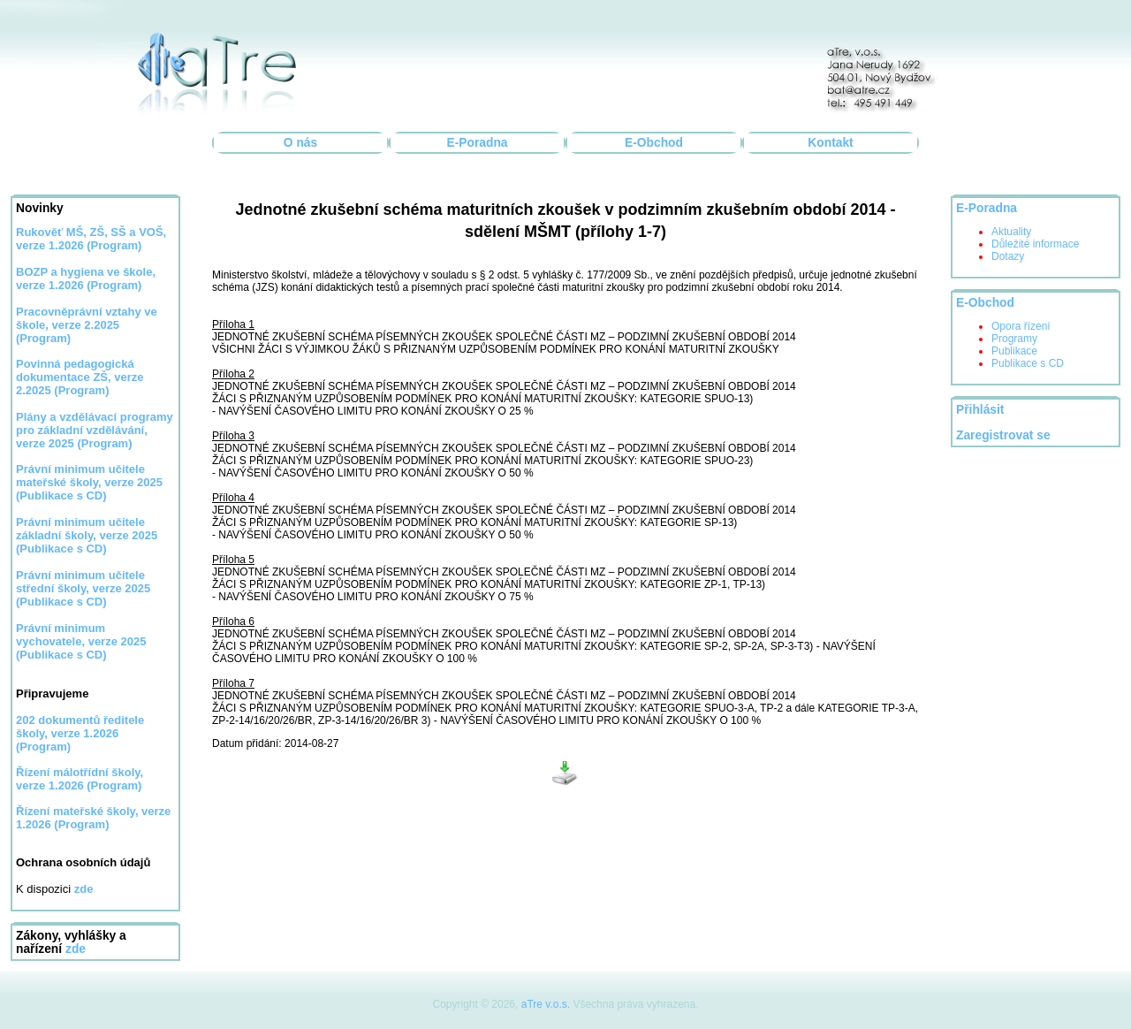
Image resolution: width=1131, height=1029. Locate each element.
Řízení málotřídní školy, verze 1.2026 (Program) (79, 779)
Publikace (1014, 351)
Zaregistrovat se (1003, 435)
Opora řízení (1021, 326)
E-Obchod (654, 142)
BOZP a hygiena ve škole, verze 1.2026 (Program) (86, 278)
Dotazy (1007, 256)
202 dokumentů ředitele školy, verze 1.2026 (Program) (80, 733)
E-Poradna (477, 142)
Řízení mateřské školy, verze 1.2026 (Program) (93, 817)
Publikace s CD (1027, 363)
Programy (1014, 338)
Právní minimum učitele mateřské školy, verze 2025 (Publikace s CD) (89, 482)
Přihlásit (980, 409)
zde (75, 949)
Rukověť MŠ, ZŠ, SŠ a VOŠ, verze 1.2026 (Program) (91, 238)
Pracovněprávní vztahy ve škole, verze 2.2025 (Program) (86, 325)
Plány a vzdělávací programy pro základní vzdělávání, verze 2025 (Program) (94, 430)
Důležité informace (1035, 244)
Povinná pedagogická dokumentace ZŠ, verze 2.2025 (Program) (80, 377)
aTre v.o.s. (545, 1004)
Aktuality (1011, 231)
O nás (300, 142)
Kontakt (830, 142)
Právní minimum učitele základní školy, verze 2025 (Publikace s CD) (86, 535)
